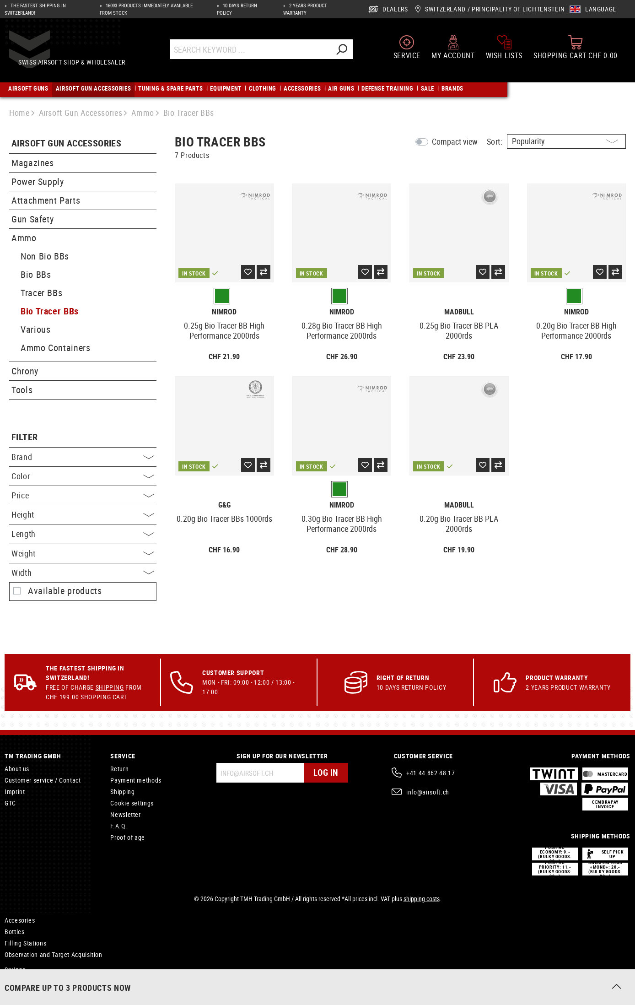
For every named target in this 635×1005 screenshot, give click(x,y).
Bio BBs (36, 274)
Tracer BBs (41, 292)
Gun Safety (32, 219)
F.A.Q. (118, 825)
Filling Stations (25, 943)
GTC (10, 803)
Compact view (455, 141)
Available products (65, 590)
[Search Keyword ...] (265, 52)
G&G (224, 505)
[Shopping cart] (575, 50)
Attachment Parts (45, 200)
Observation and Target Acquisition (53, 954)
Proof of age (127, 837)
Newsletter (125, 814)
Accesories (20, 920)
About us (17, 768)
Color (82, 475)
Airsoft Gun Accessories (66, 143)
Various (35, 329)
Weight (82, 553)
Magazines (32, 163)
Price (82, 495)
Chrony (24, 371)
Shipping (110, 687)
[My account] (453, 50)
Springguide (21, 982)
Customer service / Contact (43, 780)
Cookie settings (132, 803)
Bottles (14, 931)
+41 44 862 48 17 (430, 772)
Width (82, 572)
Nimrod (224, 312)
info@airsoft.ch (427, 792)
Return (119, 768)
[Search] (356, 52)
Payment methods (135, 780)
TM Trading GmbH (33, 755)
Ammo (24, 238)
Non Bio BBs (45, 256)
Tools (21, 390)
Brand (82, 456)
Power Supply (37, 181)
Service (122, 755)
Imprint (15, 791)
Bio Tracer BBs (50, 311)
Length (82, 533)
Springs (15, 969)
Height (82, 514)
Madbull (459, 312)
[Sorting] (566, 141)
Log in (325, 773)
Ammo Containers (56, 347)
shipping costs (422, 898)
